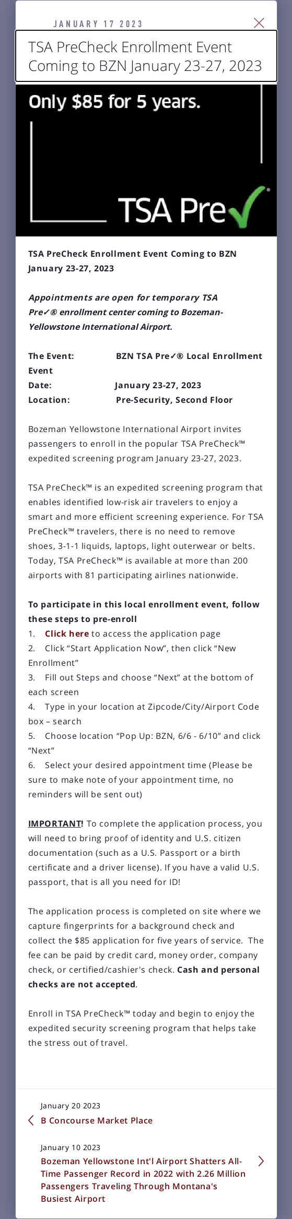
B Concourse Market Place (97, 1120)
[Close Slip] (259, 23)
